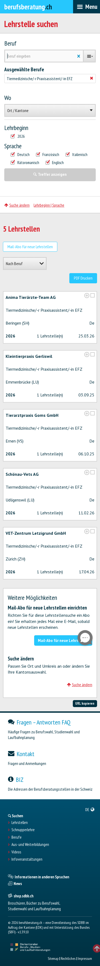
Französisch (47, 154)
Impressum (85, 958)
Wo (7, 98)
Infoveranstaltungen (26, 859)
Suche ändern (17, 205)
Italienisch (76, 154)
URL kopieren (84, 703)
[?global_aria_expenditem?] (86, 295)
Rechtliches (68, 958)
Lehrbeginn (16, 128)
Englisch (55, 162)
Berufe (16, 837)
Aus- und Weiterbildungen (30, 844)
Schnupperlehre (23, 829)
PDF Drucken (83, 278)
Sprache (13, 146)
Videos (16, 852)
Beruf (10, 43)
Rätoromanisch (25, 162)
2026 (18, 136)
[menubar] (86, 6)
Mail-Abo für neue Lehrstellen (30, 246)
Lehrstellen (19, 822)
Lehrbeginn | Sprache (49, 205)
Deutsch (20, 154)
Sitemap (53, 958)
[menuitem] (90, 809)
